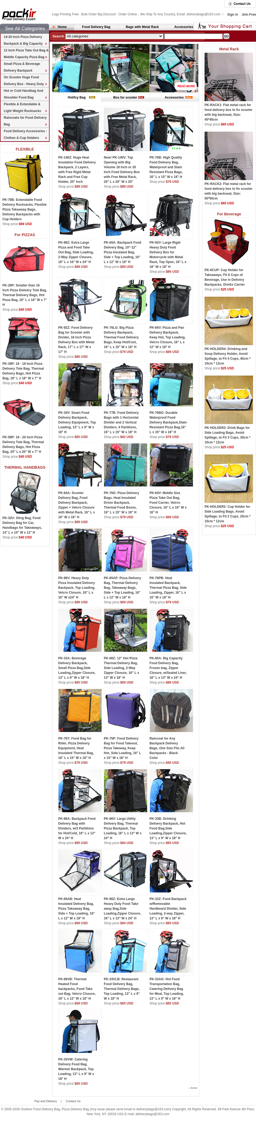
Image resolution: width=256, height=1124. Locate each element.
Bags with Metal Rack (142, 27)
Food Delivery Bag (96, 27)
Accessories (183, 27)
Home (62, 27)
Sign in (232, 14)
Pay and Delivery (45, 1101)
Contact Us (242, 4)
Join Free (249, 14)
